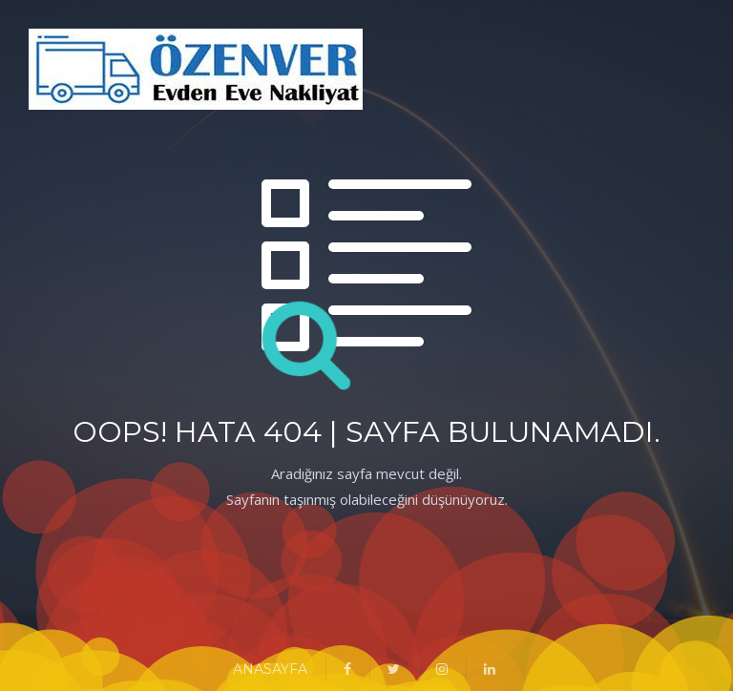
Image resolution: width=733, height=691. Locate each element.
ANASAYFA (270, 669)
